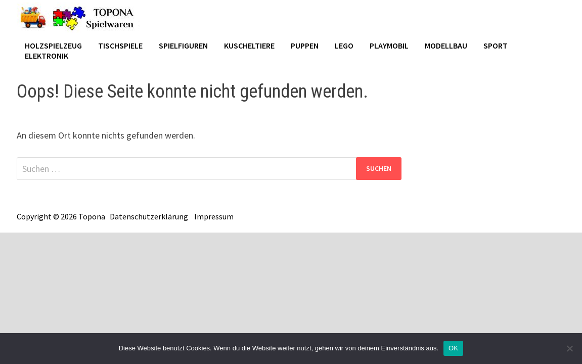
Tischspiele (120, 45)
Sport (495, 45)
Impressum (214, 216)
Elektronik (46, 56)
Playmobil (389, 45)
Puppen (305, 45)
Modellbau (446, 45)
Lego (344, 45)
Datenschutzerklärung (149, 216)
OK (453, 348)
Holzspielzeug (53, 45)
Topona (91, 216)
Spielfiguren (183, 45)
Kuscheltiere (249, 45)
